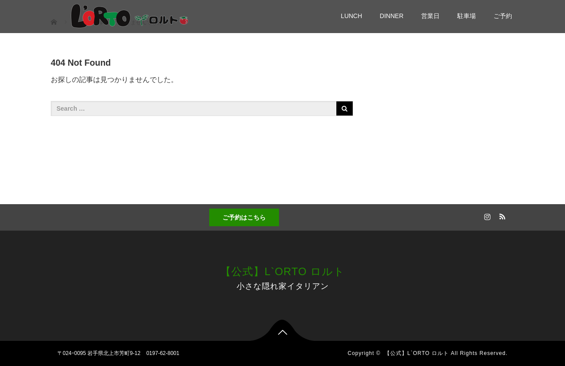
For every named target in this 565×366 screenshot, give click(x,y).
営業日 (430, 15)
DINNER (391, 15)
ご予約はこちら (244, 217)
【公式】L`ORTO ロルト (282, 271)
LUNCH (351, 15)
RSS (501, 215)
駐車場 (466, 15)
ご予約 (502, 15)
